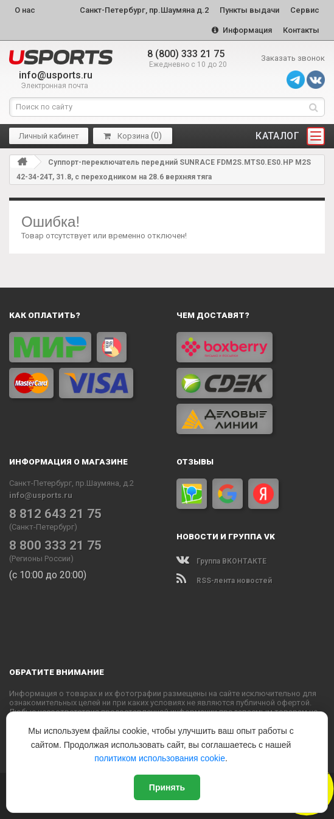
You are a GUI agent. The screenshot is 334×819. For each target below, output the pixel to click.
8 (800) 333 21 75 (185, 54)
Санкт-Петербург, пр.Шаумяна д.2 (144, 10)
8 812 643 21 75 (55, 513)
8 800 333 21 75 (55, 545)
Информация (242, 30)
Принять (167, 787)
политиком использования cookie (159, 758)
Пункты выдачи (249, 10)
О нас (25, 10)
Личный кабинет (49, 135)
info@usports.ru (55, 75)
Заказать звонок (293, 58)
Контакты (301, 30)
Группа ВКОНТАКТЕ (221, 561)
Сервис (304, 10)
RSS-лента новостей (224, 580)
